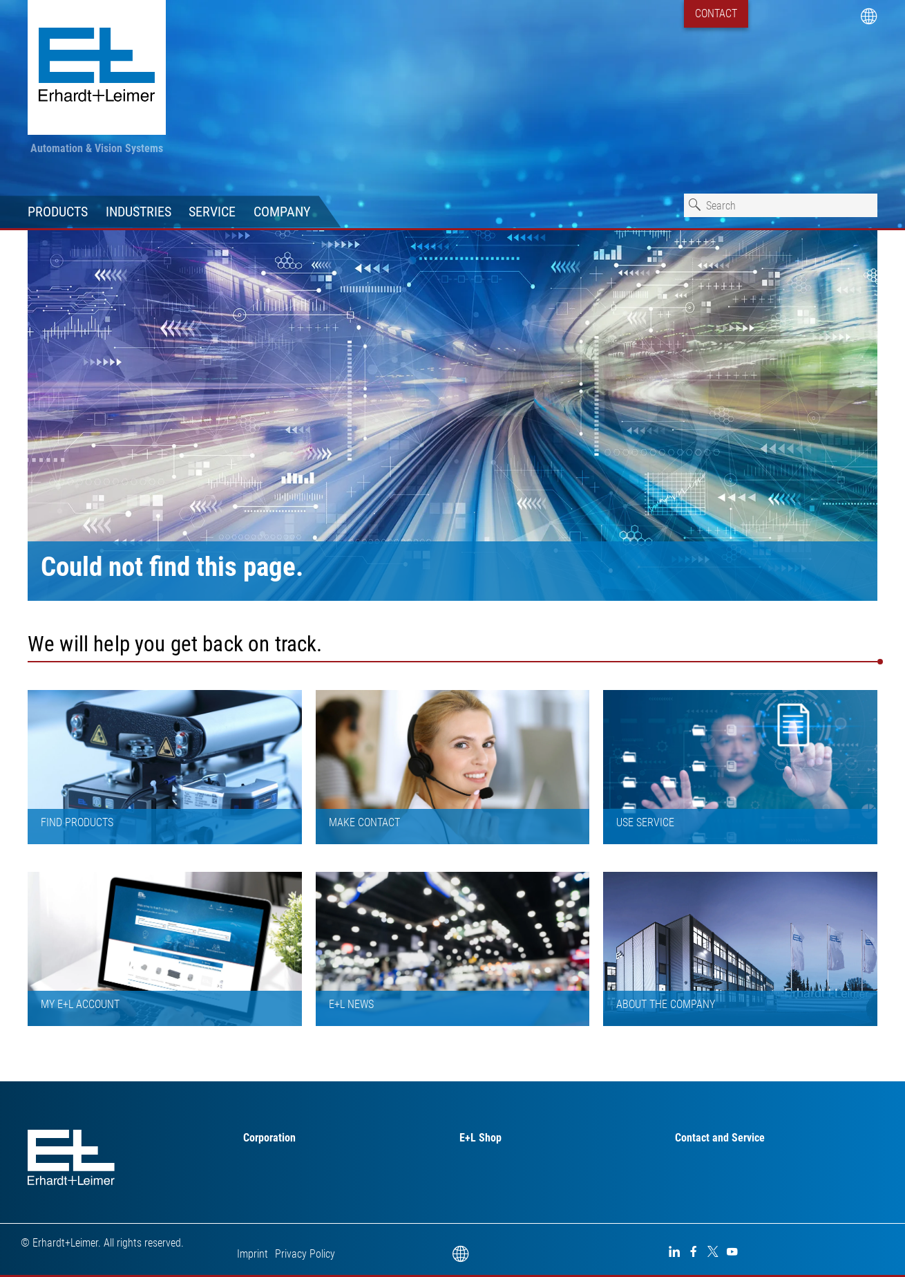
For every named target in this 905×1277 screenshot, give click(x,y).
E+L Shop (480, 1137)
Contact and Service (720, 1137)
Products (58, 211)
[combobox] (780, 205)
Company (282, 211)
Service (212, 211)
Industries (138, 211)
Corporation (269, 1137)
